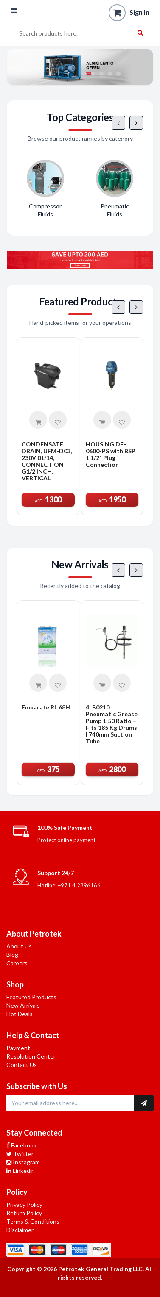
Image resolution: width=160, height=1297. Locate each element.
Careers (17, 963)
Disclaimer (20, 1229)
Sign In (139, 12)
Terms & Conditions (32, 1221)
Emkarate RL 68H (46, 707)
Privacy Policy (24, 1204)
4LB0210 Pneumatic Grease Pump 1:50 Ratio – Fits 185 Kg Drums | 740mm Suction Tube (112, 724)
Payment (18, 1047)
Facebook (21, 1145)
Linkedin (20, 1170)
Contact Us (21, 1064)
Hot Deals (19, 1013)
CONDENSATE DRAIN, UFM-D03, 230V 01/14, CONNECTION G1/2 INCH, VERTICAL (47, 461)
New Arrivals (23, 1005)
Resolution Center (31, 1056)
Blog (12, 954)
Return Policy (24, 1213)
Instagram (23, 1162)
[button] (14, 10)
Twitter (20, 1153)
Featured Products (31, 996)
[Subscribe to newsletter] (144, 1103)
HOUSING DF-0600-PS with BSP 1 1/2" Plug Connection (110, 454)
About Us (19, 946)
